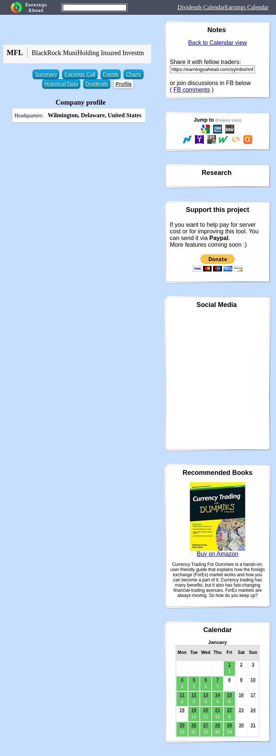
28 (217, 725)
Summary (46, 74)
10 (252, 679)
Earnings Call (79, 74)
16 (241, 695)
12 (193, 695)
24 (252, 710)
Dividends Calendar (201, 7)
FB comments (192, 90)
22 (229, 710)
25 (181, 725)
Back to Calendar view (217, 43)
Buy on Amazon (217, 554)
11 (181, 695)
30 (241, 725)
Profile (123, 84)
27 (205, 725)
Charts (133, 74)
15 (229, 695)
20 (205, 710)
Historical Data (61, 84)
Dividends (96, 84)
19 (193, 710)
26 (193, 725)
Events (111, 74)
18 (181, 710)
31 (252, 725)
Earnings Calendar (247, 7)
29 (229, 725)
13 (205, 695)
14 (217, 695)
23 (241, 710)
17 (252, 695)
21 (217, 710)
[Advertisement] (80, 179)
